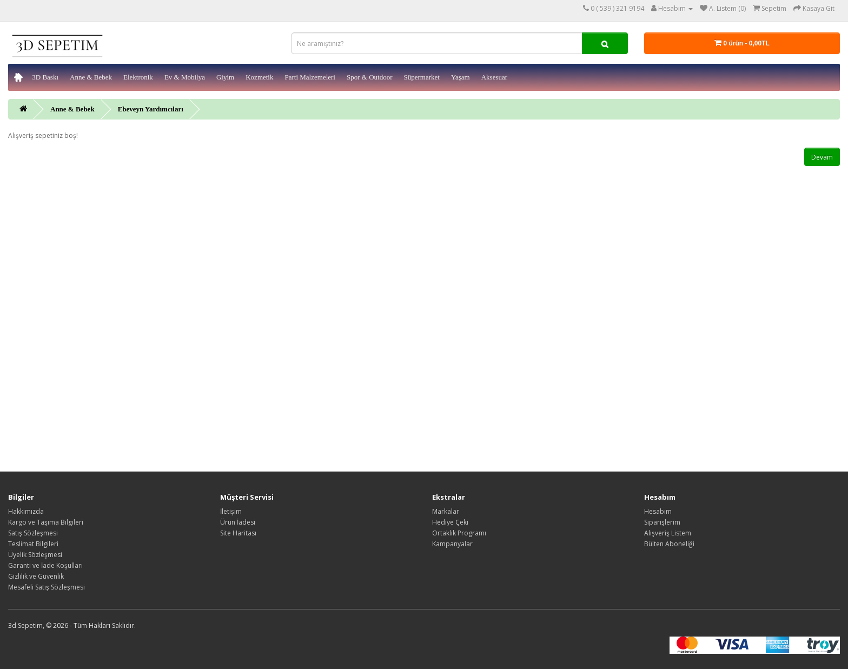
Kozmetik (259, 77)
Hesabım (658, 511)
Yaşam (460, 77)
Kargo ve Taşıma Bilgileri (45, 522)
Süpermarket (421, 77)
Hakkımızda (26, 511)
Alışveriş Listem (667, 533)
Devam (822, 157)
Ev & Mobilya (184, 77)
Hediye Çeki (450, 522)
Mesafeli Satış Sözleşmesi (46, 587)
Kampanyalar (452, 543)
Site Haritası (238, 533)
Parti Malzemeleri (309, 77)
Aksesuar (494, 77)
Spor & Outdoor (370, 77)
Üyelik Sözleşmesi (35, 554)
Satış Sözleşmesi (33, 533)
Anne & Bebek (91, 77)
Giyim (225, 77)
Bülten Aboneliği (669, 543)
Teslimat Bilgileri (33, 543)
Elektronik (138, 77)
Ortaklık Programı (459, 533)
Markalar (445, 511)
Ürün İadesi (237, 522)
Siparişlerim (662, 522)
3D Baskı (45, 77)
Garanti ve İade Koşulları (45, 565)
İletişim (231, 511)
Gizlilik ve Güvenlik (36, 576)
